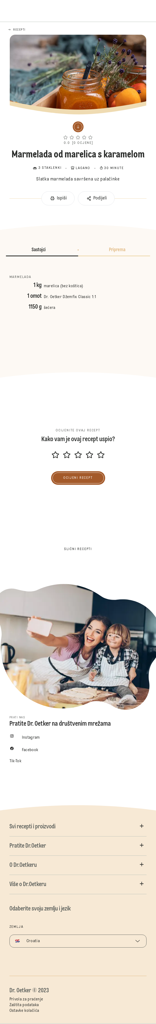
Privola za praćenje (26, 999)
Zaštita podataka (24, 1005)
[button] (78, 132)
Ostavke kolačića (24, 1011)
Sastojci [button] (39, 249)
